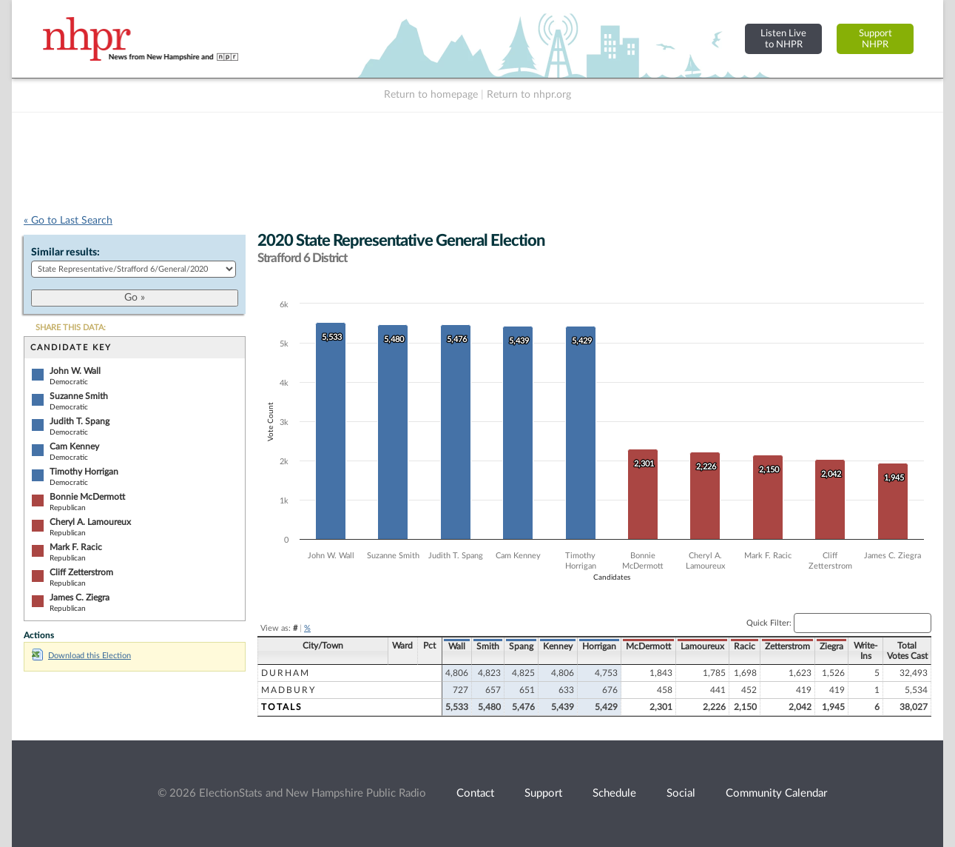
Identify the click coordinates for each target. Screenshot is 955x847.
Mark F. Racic (76, 547)
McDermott (648, 646)
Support (543, 793)
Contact (475, 793)
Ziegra (831, 646)
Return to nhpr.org (529, 95)
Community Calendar (776, 793)
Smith (487, 646)
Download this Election (81, 656)
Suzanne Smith (79, 396)
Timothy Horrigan (84, 471)
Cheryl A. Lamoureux (90, 522)
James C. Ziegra (79, 597)
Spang (521, 646)
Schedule (614, 793)
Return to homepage (431, 95)
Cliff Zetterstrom (81, 572)
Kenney (558, 646)
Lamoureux (702, 646)
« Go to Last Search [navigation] (68, 220)
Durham (285, 673)
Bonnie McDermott (87, 496)
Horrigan (599, 646)
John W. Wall (75, 370)
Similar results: (65, 252)
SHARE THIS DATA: (71, 328)
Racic (744, 646)
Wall (456, 646)
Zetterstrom (787, 646)
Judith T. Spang (79, 421)
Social (681, 793)
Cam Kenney (74, 446)
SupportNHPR (875, 39)
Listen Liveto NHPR (783, 39)
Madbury (288, 690)
